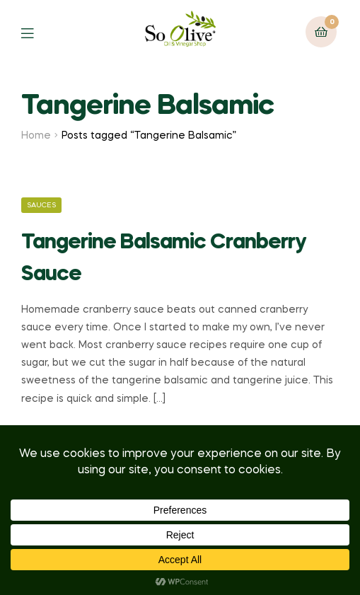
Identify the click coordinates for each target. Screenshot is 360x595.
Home (36, 136)
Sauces (41, 205)
